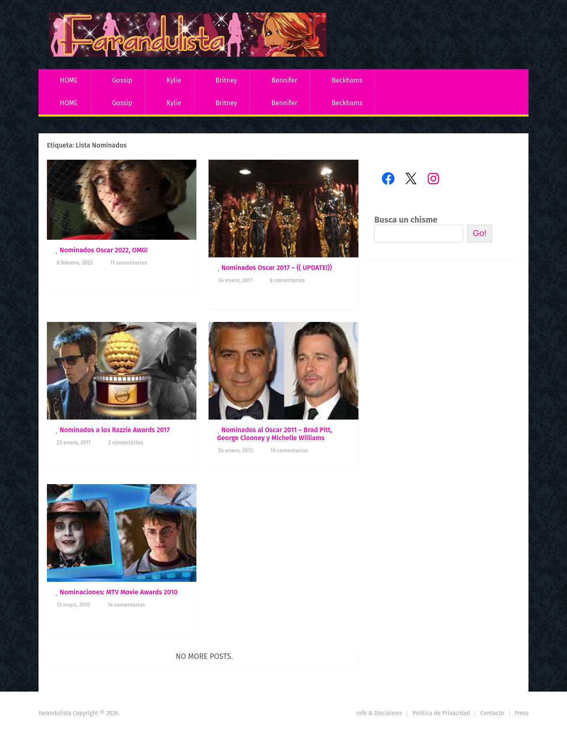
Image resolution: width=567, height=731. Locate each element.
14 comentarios (126, 604)
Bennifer (284, 80)
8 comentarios (287, 280)
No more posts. (204, 656)
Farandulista (55, 713)
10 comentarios (289, 450)
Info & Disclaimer (379, 713)
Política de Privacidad (441, 713)
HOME (69, 80)
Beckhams (347, 80)
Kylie (174, 80)
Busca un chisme (406, 220)
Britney (226, 80)
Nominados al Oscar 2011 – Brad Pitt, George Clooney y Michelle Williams (274, 434)
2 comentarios (125, 442)
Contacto (492, 713)
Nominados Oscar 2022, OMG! (103, 250)
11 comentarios (128, 262)
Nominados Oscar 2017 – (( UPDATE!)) (276, 268)
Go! (479, 233)
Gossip (122, 80)
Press (521, 713)
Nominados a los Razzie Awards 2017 (114, 430)
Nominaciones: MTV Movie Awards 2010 (118, 592)
